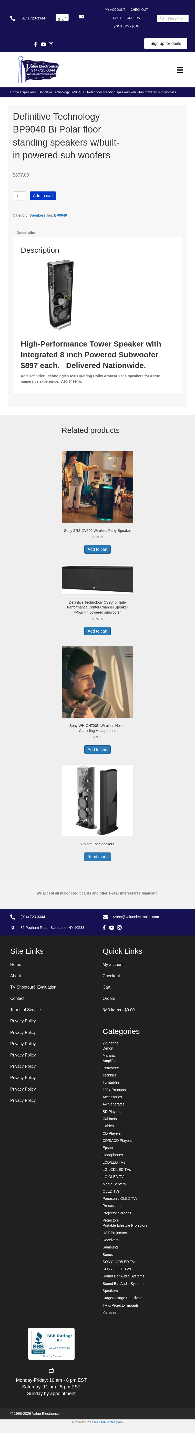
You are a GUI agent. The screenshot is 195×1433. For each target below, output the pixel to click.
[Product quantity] (19, 195)
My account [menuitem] (115, 10)
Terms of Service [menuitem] (25, 1010)
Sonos (108, 1255)
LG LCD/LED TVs (117, 1169)
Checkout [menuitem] (139, 10)
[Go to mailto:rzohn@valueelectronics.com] (144, 917)
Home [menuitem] (15, 964)
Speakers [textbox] (63, 19)
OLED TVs (111, 1191)
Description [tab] (26, 233)
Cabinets (110, 1119)
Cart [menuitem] (117, 18)
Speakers (29, 92)
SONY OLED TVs (117, 1269)
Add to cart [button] (97, 549)
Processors (112, 1206)
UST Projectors (115, 1233)
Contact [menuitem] (17, 998)
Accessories (112, 1097)
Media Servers (114, 1184)
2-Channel (111, 1043)
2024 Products (114, 1090)
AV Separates (114, 1104)
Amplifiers (110, 1061)
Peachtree (111, 1068)
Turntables (111, 1082)
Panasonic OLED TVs (120, 1198)
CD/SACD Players (117, 1141)
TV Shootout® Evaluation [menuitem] (33, 987)
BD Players (112, 1112)
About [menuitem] (15, 976)
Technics (110, 1075)
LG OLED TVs (114, 1177)
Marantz (109, 1055)
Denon (108, 1048)
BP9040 (60, 215)
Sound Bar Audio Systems (124, 1276)
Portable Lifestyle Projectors (125, 1225)
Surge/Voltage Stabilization (124, 1298)
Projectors (111, 1220)
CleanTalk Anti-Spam (107, 1422)
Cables (108, 1126)
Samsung (110, 1247)
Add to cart (43, 196)
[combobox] (62, 17)
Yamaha (109, 1312)
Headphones (113, 1155)
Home (14, 92)
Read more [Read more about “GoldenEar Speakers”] (97, 857)
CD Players (112, 1133)
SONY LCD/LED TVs (119, 1262)
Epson (108, 1148)
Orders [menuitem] (133, 18)
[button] (81, 16)
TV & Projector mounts (121, 1305)
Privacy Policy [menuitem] (23, 1021)
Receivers (111, 1240)
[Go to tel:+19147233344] (27, 18)
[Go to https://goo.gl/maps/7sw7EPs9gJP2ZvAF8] (49, 927)
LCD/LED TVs (114, 1162)
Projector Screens (117, 1213)
